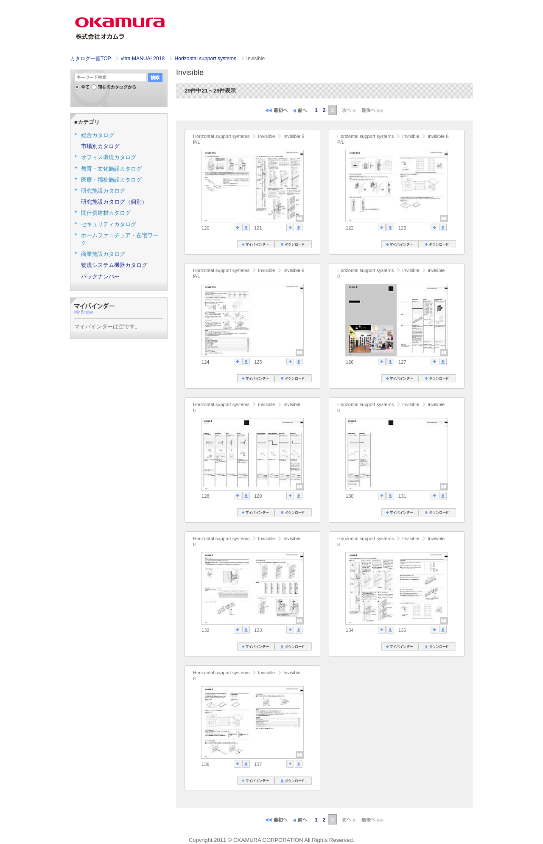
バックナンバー (100, 276)
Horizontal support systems (206, 59)
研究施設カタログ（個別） (114, 202)
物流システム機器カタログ (114, 265)
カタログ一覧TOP (90, 59)
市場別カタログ (100, 146)
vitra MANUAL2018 (143, 59)
